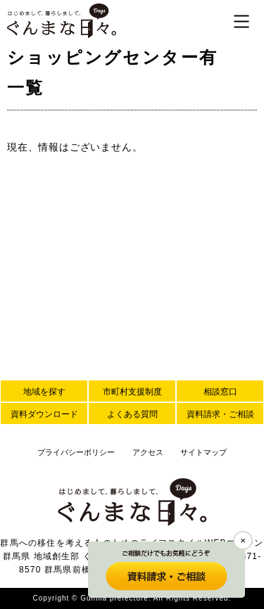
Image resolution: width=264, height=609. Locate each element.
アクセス (147, 452)
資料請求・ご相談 (220, 414)
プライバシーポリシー (76, 452)
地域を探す (44, 392)
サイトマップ (203, 452)
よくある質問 (132, 414)
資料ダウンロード (44, 414)
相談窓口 (220, 392)
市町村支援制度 (132, 392)
